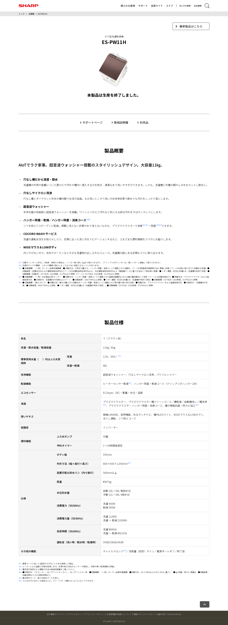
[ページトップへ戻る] (204, 604)
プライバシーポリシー (94, 614)
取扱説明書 (121, 122)
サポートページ (93, 122)
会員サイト (157, 5)
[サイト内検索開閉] (207, 5)
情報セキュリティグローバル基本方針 (149, 614)
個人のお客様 (128, 5)
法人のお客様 (185, 5)
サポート (143, 5)
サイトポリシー (76, 614)
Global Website (174, 614)
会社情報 (197, 5)
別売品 (144, 122)
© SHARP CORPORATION (114, 621)
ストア (169, 5)
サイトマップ (62, 614)
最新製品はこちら (189, 26)
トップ (21, 13)
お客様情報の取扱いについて (119, 614)
